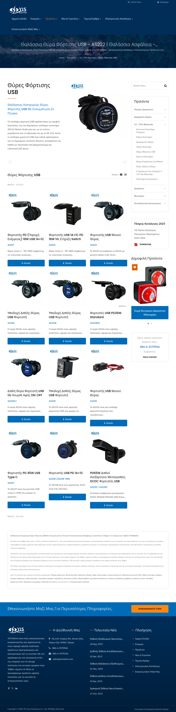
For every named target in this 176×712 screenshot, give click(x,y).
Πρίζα (94, 575)
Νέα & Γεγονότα (70, 18)
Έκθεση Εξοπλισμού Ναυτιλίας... (106, 638)
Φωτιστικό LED (71, 575)
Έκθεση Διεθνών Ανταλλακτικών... (107, 675)
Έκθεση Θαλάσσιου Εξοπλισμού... (107, 663)
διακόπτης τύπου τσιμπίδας (143, 578)
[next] (125, 162)
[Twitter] (12, 687)
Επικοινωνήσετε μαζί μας (80, 582)
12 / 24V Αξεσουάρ (87, 57)
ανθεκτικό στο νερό (48, 582)
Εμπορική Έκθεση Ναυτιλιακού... (107, 687)
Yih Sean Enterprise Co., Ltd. (35, 708)
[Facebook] (8, 687)
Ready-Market (162, 708)
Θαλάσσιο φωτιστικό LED (131, 575)
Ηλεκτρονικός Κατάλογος (119, 18)
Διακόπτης (82, 575)
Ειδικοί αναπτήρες (144, 137)
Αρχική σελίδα (19, 18)
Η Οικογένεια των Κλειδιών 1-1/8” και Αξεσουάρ (149, 172)
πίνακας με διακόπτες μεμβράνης (120, 578)
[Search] (143, 2)
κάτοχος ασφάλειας (17, 578)
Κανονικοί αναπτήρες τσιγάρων (145, 130)
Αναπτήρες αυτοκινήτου (146, 179)
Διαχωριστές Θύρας (145, 142)
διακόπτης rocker (16, 582)
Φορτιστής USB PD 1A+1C (66, 473)
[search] (129, 2)
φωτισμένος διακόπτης (98, 578)
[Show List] (125, 174)
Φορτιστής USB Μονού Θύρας (105, 237)
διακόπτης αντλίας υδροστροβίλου (76, 578)
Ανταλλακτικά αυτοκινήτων (147, 203)
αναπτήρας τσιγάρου (46, 578)
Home (61, 57)
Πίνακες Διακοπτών (143, 109)
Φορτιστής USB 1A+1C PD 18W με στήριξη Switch (66, 237)
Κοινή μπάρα (102, 575)
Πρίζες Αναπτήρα (143, 147)
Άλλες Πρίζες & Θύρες (146, 166)
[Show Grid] (121, 174)
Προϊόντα (51, 18)
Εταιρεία (36, 18)
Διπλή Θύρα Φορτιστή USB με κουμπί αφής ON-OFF (26, 393)
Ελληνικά (164, 2)
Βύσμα (88, 575)
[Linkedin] (16, 687)
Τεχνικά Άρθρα (92, 18)
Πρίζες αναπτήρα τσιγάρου (152, 575)
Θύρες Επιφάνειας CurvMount (149, 161)
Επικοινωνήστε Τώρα (149, 609)
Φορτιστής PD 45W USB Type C (24, 475)
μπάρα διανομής (31, 578)
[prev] (10, 162)
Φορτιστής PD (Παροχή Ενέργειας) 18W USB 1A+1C (26, 237)
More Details (150, 357)
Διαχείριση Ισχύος (143, 117)
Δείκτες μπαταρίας (144, 156)
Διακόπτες (139, 188)
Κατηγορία (71, 57)
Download (142, 244)
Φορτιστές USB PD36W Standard (105, 315)
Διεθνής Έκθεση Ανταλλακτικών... (107, 650)
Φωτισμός (139, 196)
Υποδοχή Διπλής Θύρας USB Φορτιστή (24, 315)
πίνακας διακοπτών (114, 575)
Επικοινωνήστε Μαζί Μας (26, 29)
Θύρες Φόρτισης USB (107, 57)
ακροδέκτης (59, 578)
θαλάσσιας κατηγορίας (32, 582)
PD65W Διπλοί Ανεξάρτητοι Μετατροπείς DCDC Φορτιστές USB (107, 477)
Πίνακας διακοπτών (58, 575)
